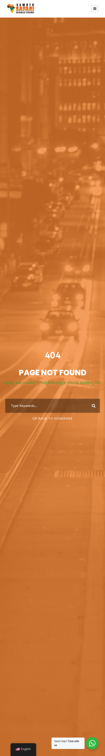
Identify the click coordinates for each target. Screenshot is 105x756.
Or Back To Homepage (52, 418)
